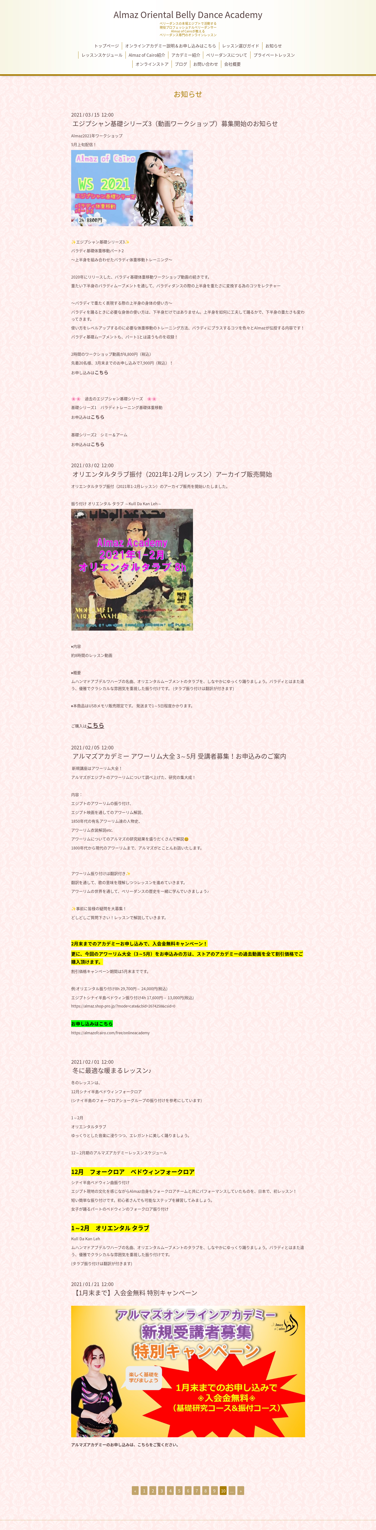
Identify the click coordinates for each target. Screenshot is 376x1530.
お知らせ (273, 46)
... (232, 1491)
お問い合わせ (205, 64)
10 (223, 1491)
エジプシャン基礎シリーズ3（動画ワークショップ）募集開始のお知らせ (175, 123)
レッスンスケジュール (102, 55)
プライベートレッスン (274, 55)
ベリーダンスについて (226, 55)
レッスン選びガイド (240, 46)
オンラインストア (152, 64)
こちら (101, 372)
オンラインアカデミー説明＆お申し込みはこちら (170, 46)
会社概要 (232, 64)
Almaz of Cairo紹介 (147, 55)
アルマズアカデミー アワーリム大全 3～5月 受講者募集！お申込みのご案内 (179, 756)
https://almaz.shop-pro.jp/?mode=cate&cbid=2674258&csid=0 (123, 1006)
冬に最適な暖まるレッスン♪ (112, 1070)
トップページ (106, 46)
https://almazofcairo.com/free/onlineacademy (110, 1033)
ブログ (181, 64)
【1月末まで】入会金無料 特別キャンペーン (134, 1292)
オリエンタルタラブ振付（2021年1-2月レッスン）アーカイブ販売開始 (172, 473)
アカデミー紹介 (185, 55)
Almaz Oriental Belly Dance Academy (188, 14)
